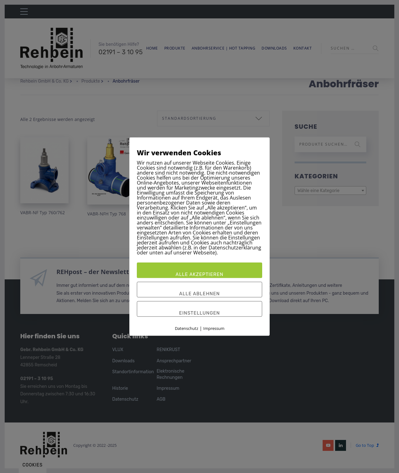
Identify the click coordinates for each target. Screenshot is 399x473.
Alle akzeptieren (199, 274)
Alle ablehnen (199, 293)
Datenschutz (186, 328)
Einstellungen (199, 313)
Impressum (213, 328)
